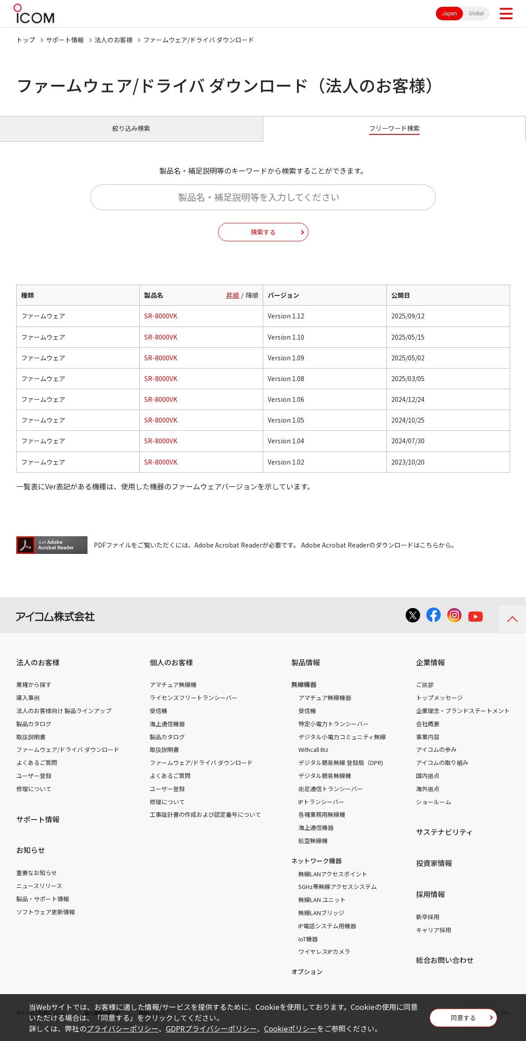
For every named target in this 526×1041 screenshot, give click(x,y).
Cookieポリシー (290, 1028)
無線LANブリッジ (321, 922)
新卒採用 (427, 926)
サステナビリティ (444, 842)
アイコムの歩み (436, 759)
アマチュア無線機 (173, 695)
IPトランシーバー (321, 811)
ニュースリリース (39, 895)
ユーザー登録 (33, 785)
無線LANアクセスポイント (332, 884)
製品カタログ (33, 733)
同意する (463, 1020)
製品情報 (305, 672)
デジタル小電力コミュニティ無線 (342, 746)
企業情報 (430, 672)
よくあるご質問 (36, 773)
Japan (449, 13)
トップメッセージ (439, 708)
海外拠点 (427, 798)
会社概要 (427, 733)
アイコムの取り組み (442, 773)
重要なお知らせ (36, 883)
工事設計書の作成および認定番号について (205, 824)
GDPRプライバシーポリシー (211, 1028)
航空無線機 (313, 850)
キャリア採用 (433, 939)
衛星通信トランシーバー (330, 798)
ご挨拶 (425, 695)
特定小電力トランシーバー (333, 733)
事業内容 (427, 746)
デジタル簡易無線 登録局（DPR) (340, 773)
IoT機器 (308, 948)
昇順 (232, 305)
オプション (307, 981)
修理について (33, 798)
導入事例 (28, 708)
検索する (263, 241)
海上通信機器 (167, 733)
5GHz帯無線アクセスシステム (337, 897)
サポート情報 (65, 39)
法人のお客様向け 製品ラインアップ (63, 720)
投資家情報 (434, 873)
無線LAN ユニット (322, 910)
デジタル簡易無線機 (324, 785)
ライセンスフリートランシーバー (194, 708)
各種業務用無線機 (321, 824)
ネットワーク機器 (316, 870)
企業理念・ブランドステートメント (463, 720)
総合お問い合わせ (445, 970)
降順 (252, 305)
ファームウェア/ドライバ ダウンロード (67, 759)
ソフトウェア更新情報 (45, 921)
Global (476, 13)
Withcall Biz (313, 759)
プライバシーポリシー (123, 1028)
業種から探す (33, 695)
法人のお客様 (114, 39)
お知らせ (30, 860)
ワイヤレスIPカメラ (324, 962)
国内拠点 (427, 785)
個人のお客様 (171, 672)
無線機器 (303, 694)
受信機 (158, 720)
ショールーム (433, 811)
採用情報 (430, 903)
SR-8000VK (160, 326)
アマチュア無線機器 (324, 708)
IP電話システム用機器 (327, 935)
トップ (25, 39)
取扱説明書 (31, 746)
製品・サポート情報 (42, 908)
